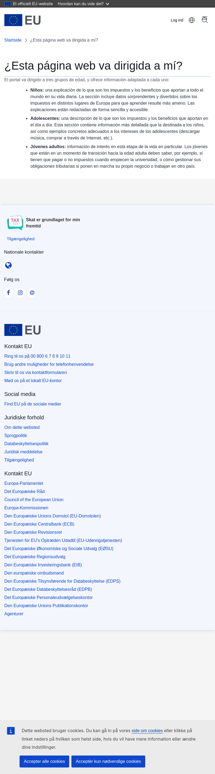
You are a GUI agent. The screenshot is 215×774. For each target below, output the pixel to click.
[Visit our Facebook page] (8, 291)
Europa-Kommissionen (26, 507)
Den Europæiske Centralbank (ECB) (39, 524)
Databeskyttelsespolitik (26, 443)
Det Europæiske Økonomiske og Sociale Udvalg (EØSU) (58, 548)
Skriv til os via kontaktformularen (35, 372)
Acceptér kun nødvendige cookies (108, 761)
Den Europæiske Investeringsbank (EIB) (43, 565)
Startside (12, 40)
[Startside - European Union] (22, 20)
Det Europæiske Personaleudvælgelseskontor (48, 597)
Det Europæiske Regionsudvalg (34, 556)
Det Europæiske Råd (24, 491)
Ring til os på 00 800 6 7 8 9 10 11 (37, 356)
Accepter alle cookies (44, 761)
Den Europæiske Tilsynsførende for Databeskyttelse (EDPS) (62, 581)
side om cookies (147, 730)
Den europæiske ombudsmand (34, 573)
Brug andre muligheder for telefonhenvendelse (49, 364)
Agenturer (13, 613)
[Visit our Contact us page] (32, 291)
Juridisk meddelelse (23, 452)
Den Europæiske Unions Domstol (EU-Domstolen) (52, 516)
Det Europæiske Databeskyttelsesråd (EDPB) (48, 589)
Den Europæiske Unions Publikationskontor (46, 605)
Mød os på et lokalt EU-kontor (33, 380)
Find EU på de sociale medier (32, 404)
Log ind (177, 20)
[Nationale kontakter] (8, 263)
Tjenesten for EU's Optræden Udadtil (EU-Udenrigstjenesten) (63, 540)
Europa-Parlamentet (23, 483)
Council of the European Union (34, 499)
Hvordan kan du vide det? (83, 3)
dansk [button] (191, 20)
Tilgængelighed (19, 460)
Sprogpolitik (15, 435)
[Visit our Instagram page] (20, 291)
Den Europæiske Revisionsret (33, 532)
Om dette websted (22, 427)
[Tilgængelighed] (20, 239)
